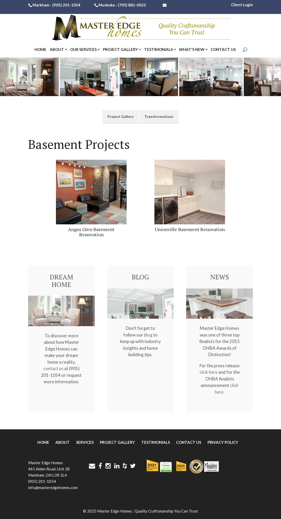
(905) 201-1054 (66, 5)
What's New (191, 50)
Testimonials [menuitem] (155, 442)
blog (148, 335)
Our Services (83, 50)
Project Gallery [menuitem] (117, 442)
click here (209, 372)
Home (40, 50)
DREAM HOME (61, 280)
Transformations (158, 116)
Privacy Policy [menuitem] (223, 442)
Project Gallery (120, 50)
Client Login (242, 4)
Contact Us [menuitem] (188, 442)
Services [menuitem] (85, 442)
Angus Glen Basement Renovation (91, 232)
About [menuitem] (62, 442)
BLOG (140, 276)
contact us (53, 368)
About (57, 50)
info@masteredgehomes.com (53, 487)
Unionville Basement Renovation (190, 229)
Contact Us (223, 50)
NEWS (219, 276)
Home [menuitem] (43, 442)
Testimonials (158, 50)
